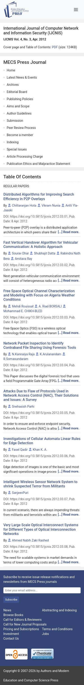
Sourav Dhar (20, 253)
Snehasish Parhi (23, 406)
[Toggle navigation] (76, 9)
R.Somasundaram (15, 359)
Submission (15, 120)
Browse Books (13, 615)
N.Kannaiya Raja (23, 354)
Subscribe (11, 599)
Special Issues (17, 149)
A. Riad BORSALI (50, 306)
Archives (13, 84)
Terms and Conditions (57, 629)
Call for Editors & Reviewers (22, 619)
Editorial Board (17, 92)
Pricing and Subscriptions (21, 629)
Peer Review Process (21, 128)
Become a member (20, 135)
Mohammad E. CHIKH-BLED (22, 311)
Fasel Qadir (20, 449)
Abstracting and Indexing (59, 610)
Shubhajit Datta (44, 253)
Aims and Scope (18, 106)
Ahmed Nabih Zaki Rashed (30, 540)
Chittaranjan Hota (24, 205)
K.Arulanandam (50, 354)
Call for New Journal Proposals (25, 624)
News (7, 610)
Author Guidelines (19, 113)
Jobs (45, 634)
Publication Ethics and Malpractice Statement (38, 164)
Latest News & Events (22, 77)
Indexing (13, 142)
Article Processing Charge (25, 156)
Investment (11, 634)
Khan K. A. (40, 449)
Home (11, 70)
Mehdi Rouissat (23, 306)
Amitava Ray (23, 259)
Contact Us (11, 638)
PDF (55, 47)
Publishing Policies (20, 99)
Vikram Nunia (50, 205)
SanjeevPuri (20, 493)
